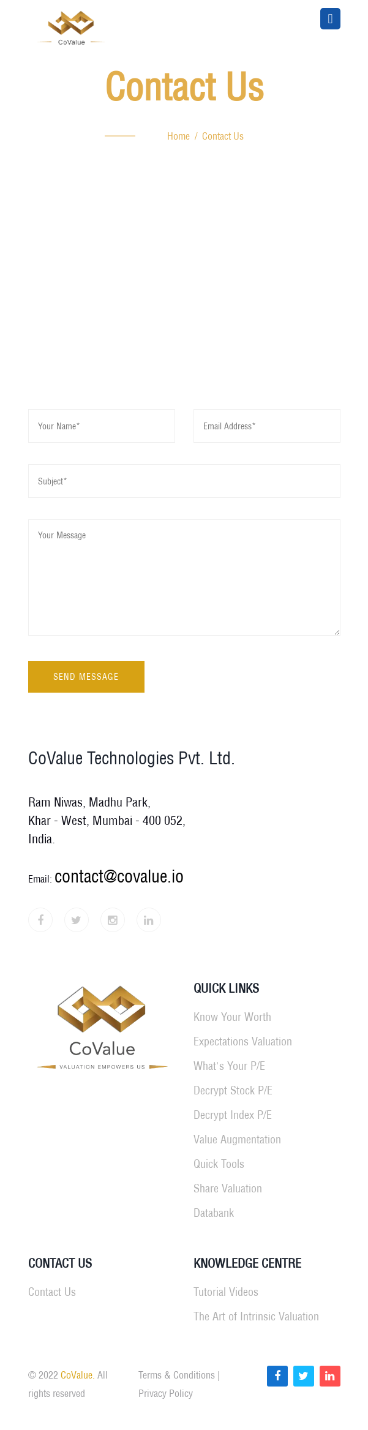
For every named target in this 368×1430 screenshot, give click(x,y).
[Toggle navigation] (330, 18)
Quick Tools (218, 1164)
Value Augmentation (237, 1139)
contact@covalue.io (119, 876)
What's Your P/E (229, 1066)
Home (178, 136)
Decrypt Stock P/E (232, 1090)
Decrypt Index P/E (232, 1115)
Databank (213, 1213)
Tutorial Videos (225, 1292)
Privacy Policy (165, 1393)
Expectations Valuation (242, 1041)
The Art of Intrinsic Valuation (256, 1316)
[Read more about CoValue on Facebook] (277, 1376)
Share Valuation (227, 1188)
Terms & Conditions (176, 1375)
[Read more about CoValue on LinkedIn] (330, 1376)
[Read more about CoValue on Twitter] (303, 1376)
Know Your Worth (232, 1017)
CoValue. (78, 1375)
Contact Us (52, 1292)
